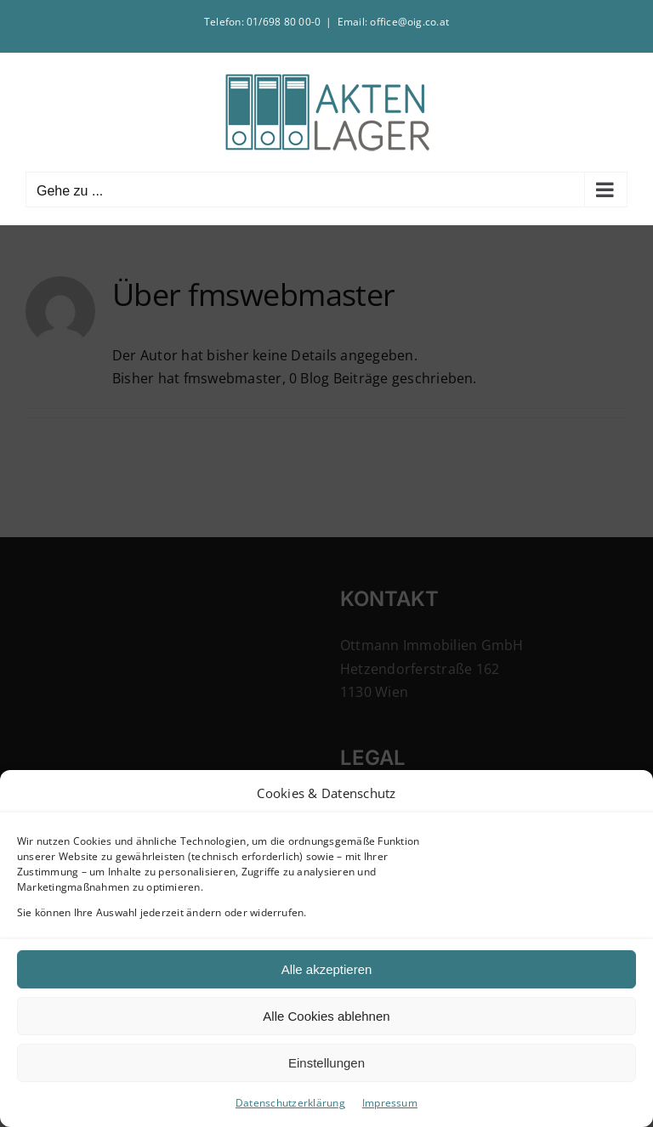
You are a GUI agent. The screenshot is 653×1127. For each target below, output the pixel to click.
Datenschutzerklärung (290, 1103)
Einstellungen (326, 1063)
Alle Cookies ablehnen (326, 1016)
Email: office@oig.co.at (394, 21)
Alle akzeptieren (326, 969)
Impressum (389, 1103)
